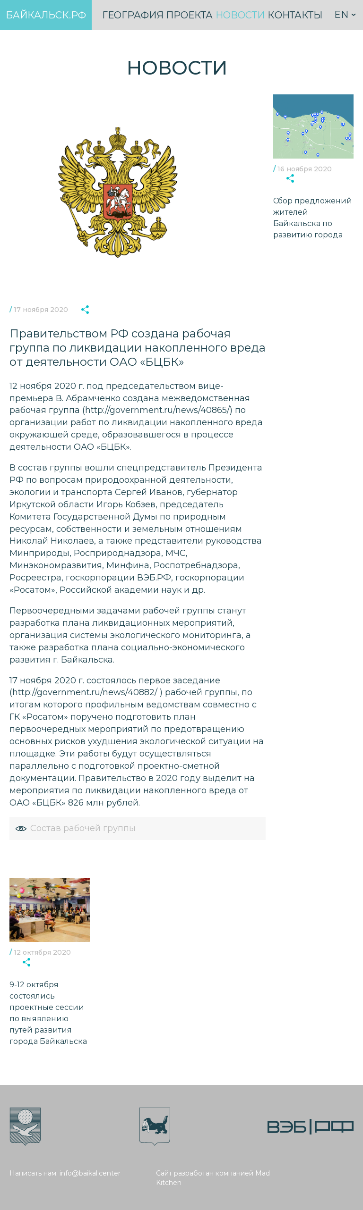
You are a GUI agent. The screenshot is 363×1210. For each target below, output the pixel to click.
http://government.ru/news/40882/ (84, 692)
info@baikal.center (90, 1173)
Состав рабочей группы (75, 828)
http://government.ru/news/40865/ (157, 410)
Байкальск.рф (46, 15)
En (341, 14)
